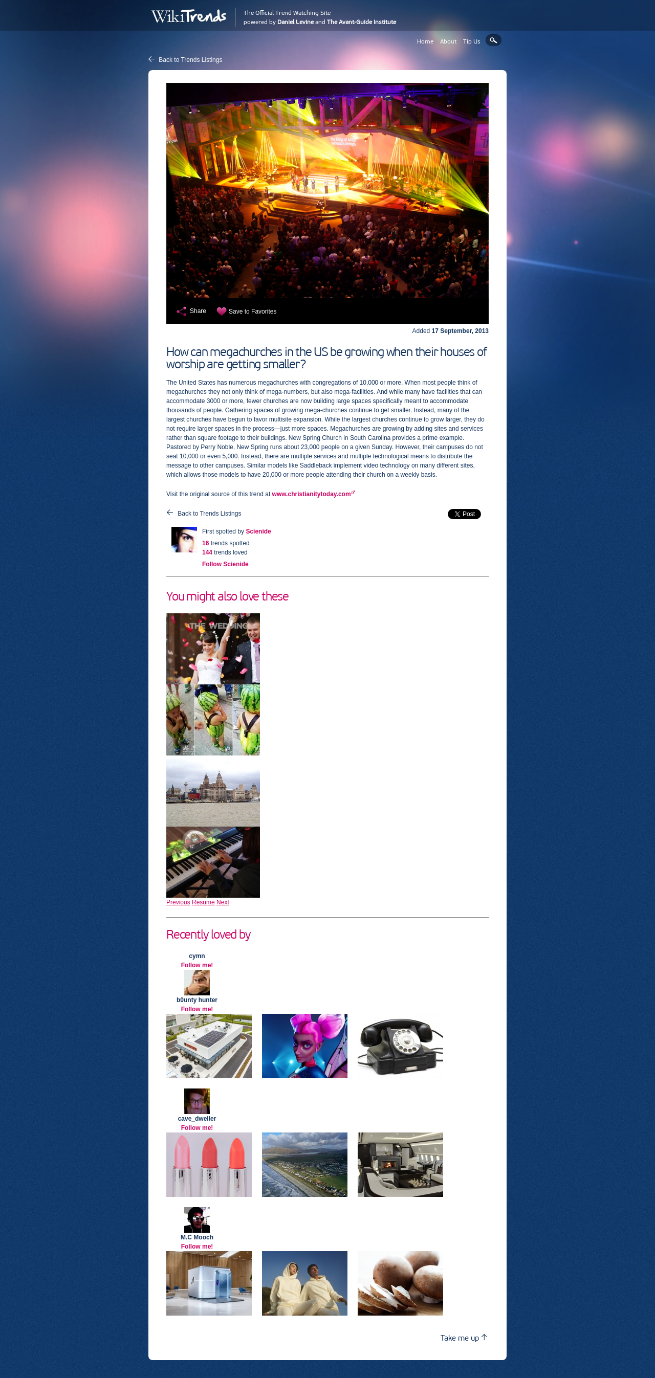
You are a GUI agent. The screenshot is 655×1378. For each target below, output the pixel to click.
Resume (203, 902)
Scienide (258, 531)
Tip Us (472, 41)
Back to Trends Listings (190, 59)
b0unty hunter (197, 1000)
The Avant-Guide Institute (361, 22)
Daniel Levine (295, 22)
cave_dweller (197, 1118)
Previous (178, 902)
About (448, 41)
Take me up (464, 1337)
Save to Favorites (252, 311)
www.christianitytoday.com (311, 494)
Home (425, 41)
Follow (225, 564)
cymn (197, 956)
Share (198, 311)
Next (222, 902)
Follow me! (197, 965)
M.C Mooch (197, 1237)
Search (493, 40)
